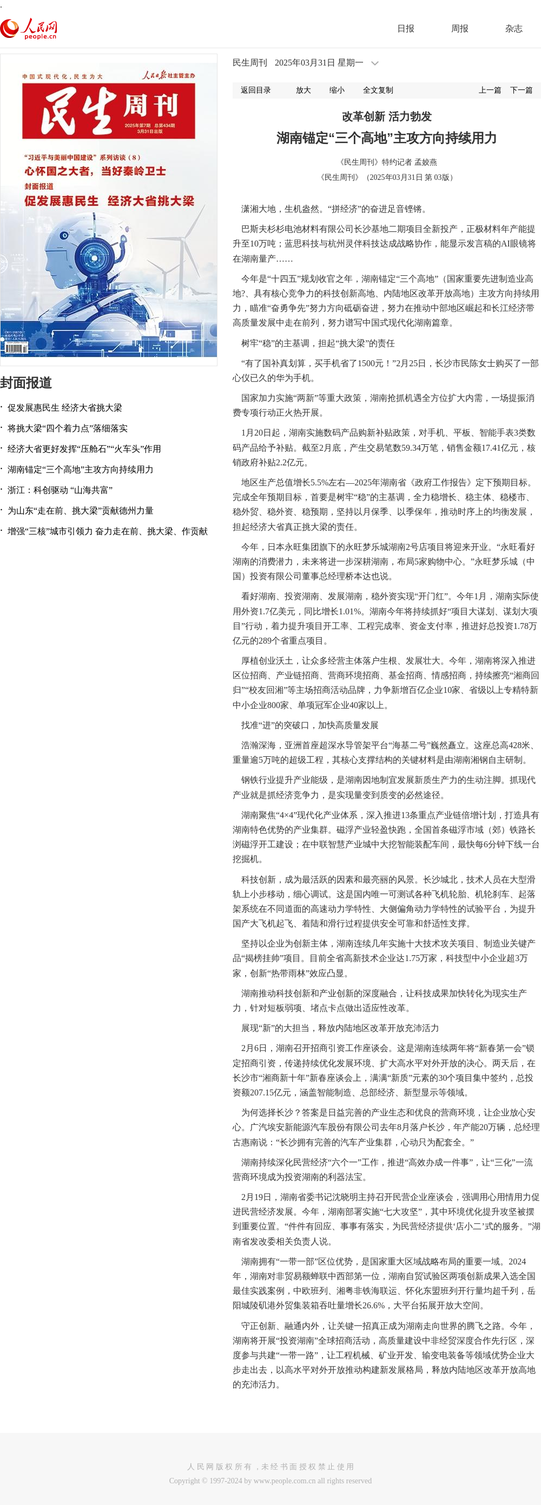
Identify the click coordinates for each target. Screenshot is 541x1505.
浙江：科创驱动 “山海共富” (60, 490)
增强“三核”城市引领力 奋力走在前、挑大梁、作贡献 (108, 531)
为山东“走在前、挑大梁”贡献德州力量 (81, 510)
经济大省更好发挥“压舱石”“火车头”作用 (84, 448)
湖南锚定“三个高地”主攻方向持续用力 (81, 469)
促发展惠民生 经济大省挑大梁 (65, 407)
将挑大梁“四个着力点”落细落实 (68, 428)
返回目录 (256, 90)
